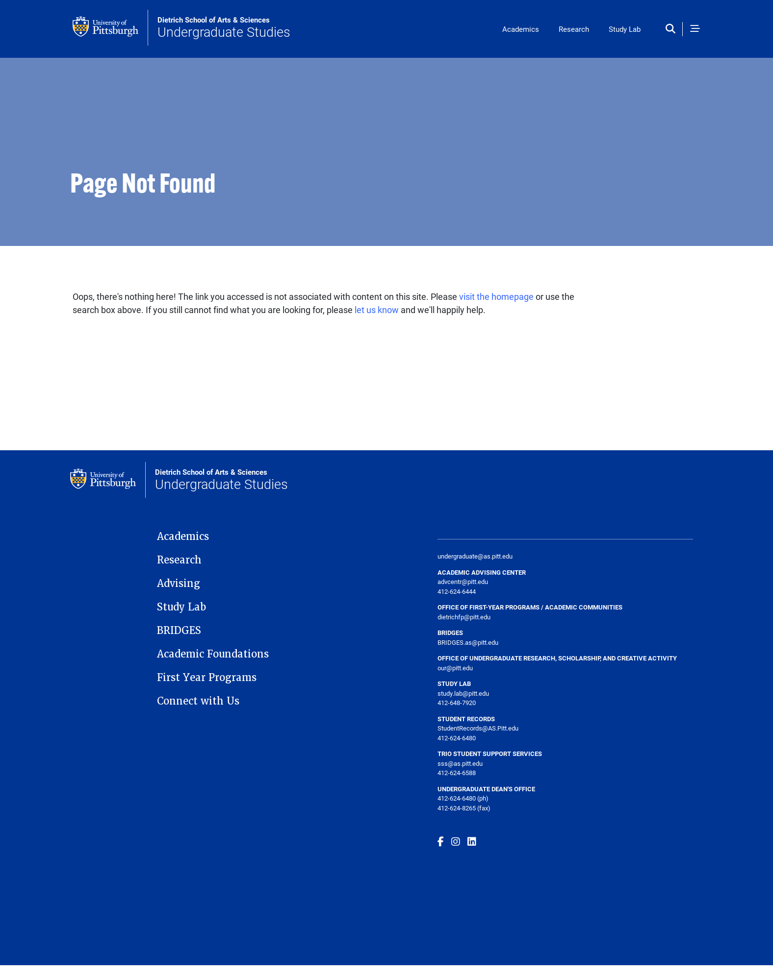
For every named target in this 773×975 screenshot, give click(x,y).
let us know (377, 310)
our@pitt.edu (455, 667)
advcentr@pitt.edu (463, 581)
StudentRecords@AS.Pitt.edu (478, 728)
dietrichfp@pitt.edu (464, 616)
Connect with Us (198, 701)
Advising (178, 583)
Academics (520, 29)
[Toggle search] (673, 29)
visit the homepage (496, 296)
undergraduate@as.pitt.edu (475, 556)
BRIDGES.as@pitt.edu (468, 642)
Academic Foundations (213, 654)
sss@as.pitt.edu (460, 763)
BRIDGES (179, 630)
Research (574, 29)
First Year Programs (207, 677)
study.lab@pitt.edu (463, 693)
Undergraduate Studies (223, 28)
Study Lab (625, 29)
